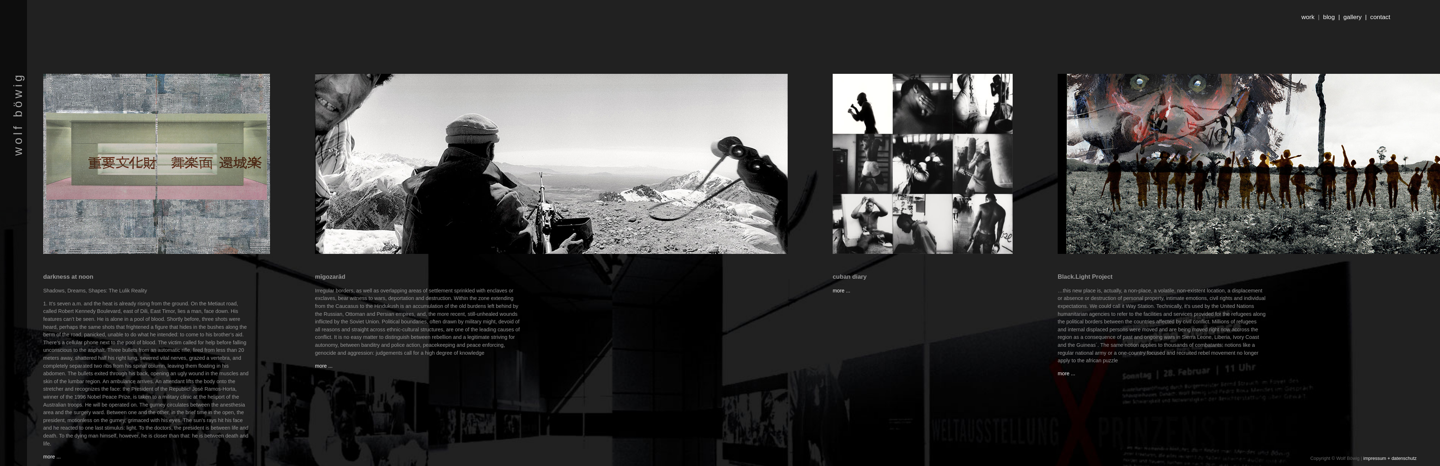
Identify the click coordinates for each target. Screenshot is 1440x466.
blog (1329, 17)
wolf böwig (18, 114)
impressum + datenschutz (1390, 458)
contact (1380, 17)
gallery (1353, 17)
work (1307, 17)
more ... (52, 457)
